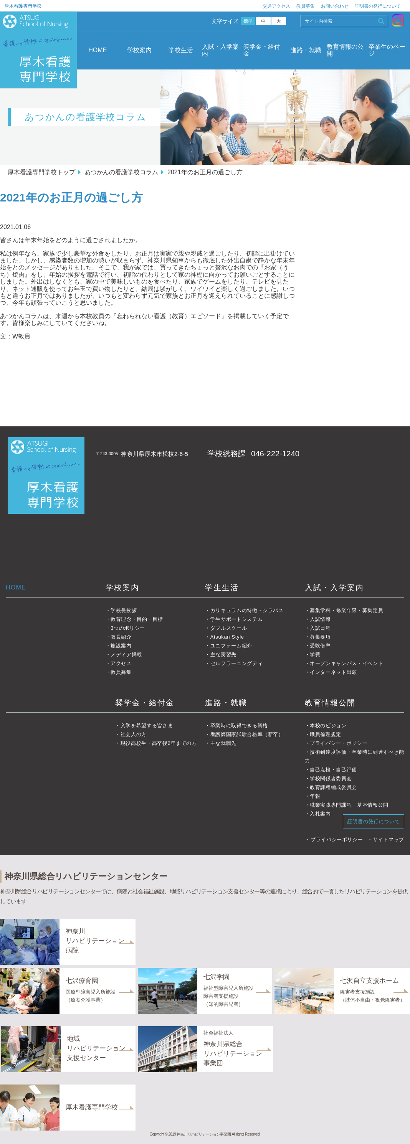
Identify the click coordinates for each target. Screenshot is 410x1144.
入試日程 (320, 628)
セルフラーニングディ (236, 663)
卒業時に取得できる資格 (239, 725)
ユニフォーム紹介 (231, 646)
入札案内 (320, 814)
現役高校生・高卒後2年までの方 (159, 743)
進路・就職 (306, 50)
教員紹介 (121, 637)
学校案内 (139, 50)
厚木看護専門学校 (23, 5)
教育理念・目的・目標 (137, 619)
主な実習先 (223, 654)
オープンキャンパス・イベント (346, 663)
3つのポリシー (128, 628)
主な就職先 (223, 743)
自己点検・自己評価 (333, 770)
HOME (97, 50)
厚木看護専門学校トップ (41, 172)
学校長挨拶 (124, 610)
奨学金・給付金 (261, 50)
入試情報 (320, 619)
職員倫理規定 (325, 734)
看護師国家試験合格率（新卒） (247, 734)
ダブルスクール (228, 628)
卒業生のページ (387, 50)
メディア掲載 (126, 654)
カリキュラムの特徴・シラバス (247, 610)
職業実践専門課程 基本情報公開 (349, 805)
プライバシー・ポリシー (338, 743)
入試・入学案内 (220, 50)
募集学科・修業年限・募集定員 (346, 610)
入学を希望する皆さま (147, 725)
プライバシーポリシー (337, 839)
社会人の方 (134, 734)
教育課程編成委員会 (333, 787)
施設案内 (121, 646)
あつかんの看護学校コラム (121, 172)
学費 (315, 654)
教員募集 (305, 6)
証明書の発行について (378, 6)
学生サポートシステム (236, 619)
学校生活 (181, 50)
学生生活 (222, 587)
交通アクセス (276, 6)
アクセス (121, 663)
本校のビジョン (328, 725)
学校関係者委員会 (331, 778)
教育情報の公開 (345, 50)
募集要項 (320, 637)
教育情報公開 (330, 702)
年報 (315, 796)
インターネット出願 (333, 672)
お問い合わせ (335, 6)
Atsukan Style (227, 637)
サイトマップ (388, 839)
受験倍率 (320, 646)
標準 (248, 21)
